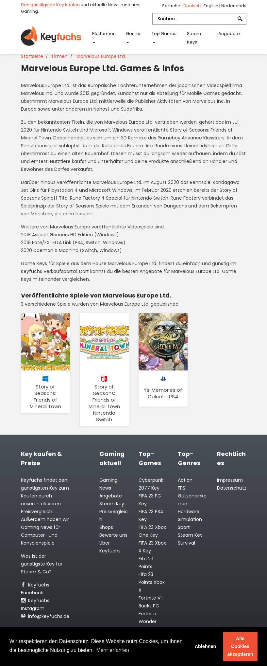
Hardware (188, 511)
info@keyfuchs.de (45, 616)
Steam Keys (194, 37)
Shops (106, 527)
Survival (186, 543)
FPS (181, 488)
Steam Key (190, 535)
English (211, 6)
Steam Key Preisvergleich (113, 511)
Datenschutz (231, 488)
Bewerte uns (113, 535)
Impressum (230, 480)
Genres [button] (134, 33)
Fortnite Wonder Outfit (148, 621)
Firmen (60, 56)
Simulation (190, 519)
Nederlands (233, 6)
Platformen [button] (104, 33)
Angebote (229, 33)
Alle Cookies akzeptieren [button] (240, 646)
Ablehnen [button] (205, 646)
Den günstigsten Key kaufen (50, 5)
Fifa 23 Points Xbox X (152, 582)
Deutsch (192, 6)
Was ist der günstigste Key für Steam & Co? (41, 564)
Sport (184, 527)
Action (185, 480)
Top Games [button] (164, 33)
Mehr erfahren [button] (112, 650)
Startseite (32, 56)
